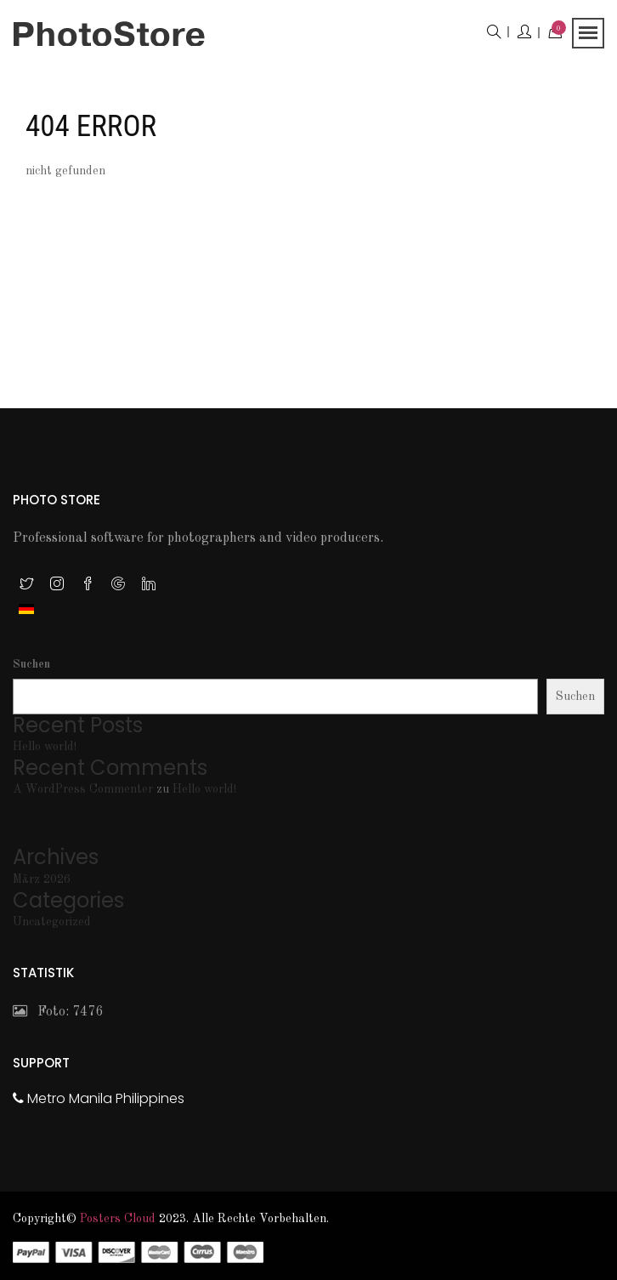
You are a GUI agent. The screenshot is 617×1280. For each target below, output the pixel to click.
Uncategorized (52, 922)
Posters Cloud (118, 1219)
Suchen (31, 664)
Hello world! (44, 747)
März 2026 (42, 879)
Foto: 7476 (58, 1012)
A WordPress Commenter (83, 789)
